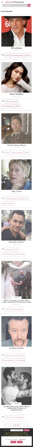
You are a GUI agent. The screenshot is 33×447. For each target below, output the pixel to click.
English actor (23, 199)
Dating (16, 404)
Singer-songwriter (8, 204)
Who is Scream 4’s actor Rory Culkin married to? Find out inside (16, 302)
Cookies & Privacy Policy (20, 433)
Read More (22, 439)
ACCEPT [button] (13, 441)
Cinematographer (17, 55)
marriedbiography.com (15, 435)
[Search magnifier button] (29, 5)
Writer (27, 153)
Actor (8, 153)
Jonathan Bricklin (16, 349)
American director (12, 356)
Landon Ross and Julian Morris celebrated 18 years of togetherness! (16, 408)
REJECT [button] (20, 441)
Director (27, 55)
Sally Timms (16, 192)
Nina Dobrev (20, 254)
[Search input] (15, 5)
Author (22, 356)
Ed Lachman (16, 48)
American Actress (12, 101)
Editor (18, 106)
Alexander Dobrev (16, 243)
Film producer (20, 361)
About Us (8, 433)
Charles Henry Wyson (16, 146)
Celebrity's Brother (12, 250)
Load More (16, 425)
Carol (7, 55)
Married (15, 2)
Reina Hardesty (16, 94)
